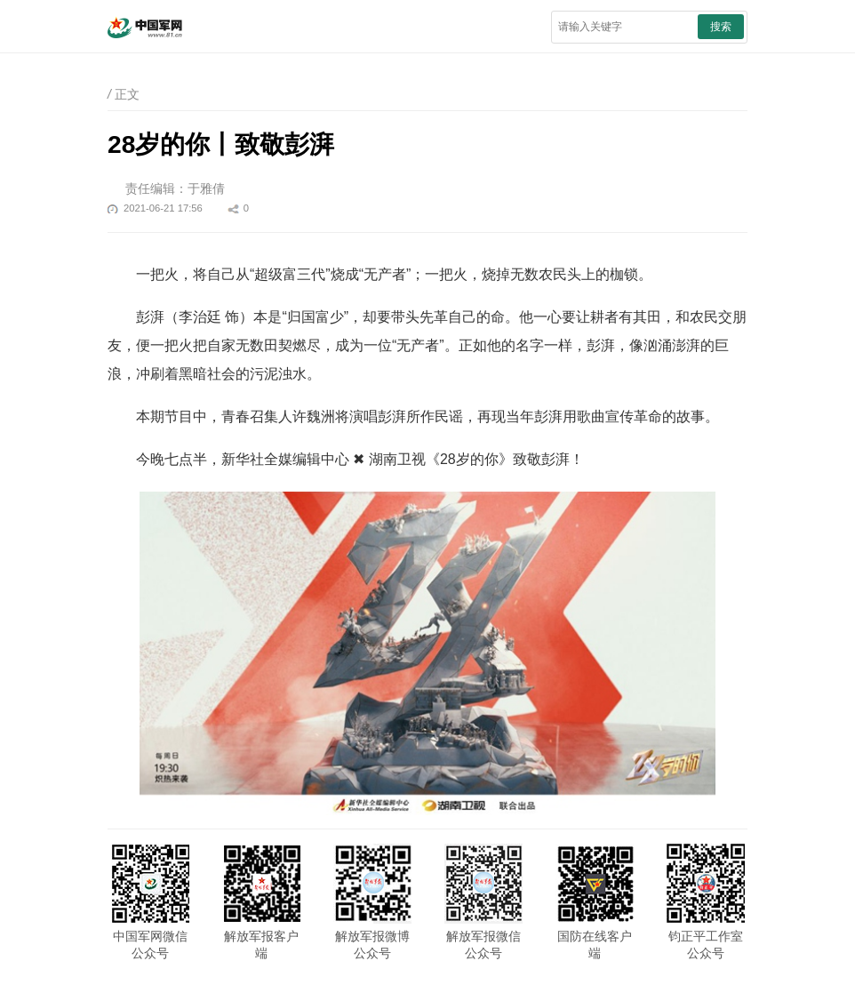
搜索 (720, 26)
